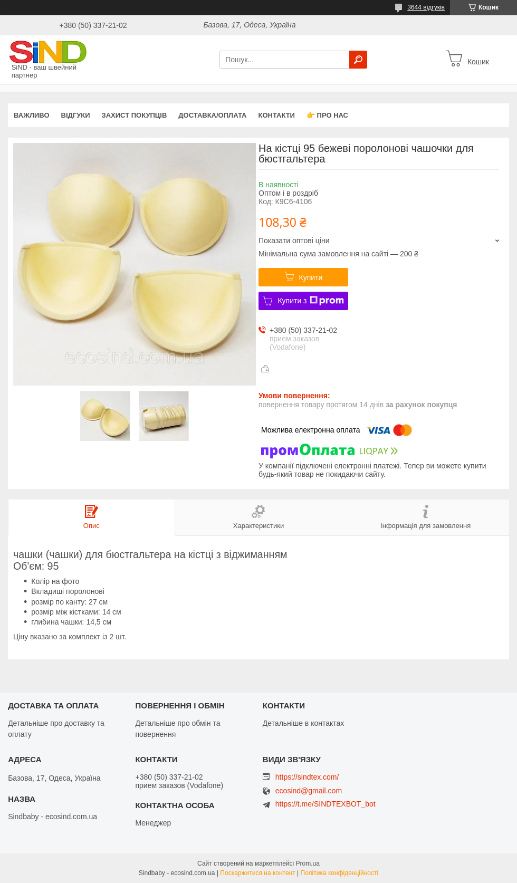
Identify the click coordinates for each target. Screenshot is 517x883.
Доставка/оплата (212, 115)
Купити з (310, 300)
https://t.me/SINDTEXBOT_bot (325, 804)
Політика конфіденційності (340, 873)
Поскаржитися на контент (257, 873)
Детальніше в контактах (303, 723)
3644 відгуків (426, 7)
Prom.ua (308, 863)
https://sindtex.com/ (307, 777)
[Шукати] (358, 60)
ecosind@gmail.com (308, 791)
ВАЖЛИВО (32, 115)
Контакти (276, 115)
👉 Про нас (327, 115)
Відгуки (75, 115)
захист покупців (134, 115)
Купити (311, 277)
